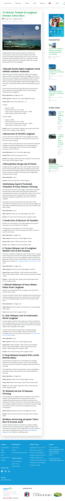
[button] (50, 3)
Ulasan (3, 452)
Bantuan (42, 3)
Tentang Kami (5, 447)
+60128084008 (6, 480)
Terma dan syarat (17, 461)
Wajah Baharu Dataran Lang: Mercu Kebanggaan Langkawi (56, 93)
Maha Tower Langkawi (36, 450)
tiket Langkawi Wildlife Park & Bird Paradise (28, 261)
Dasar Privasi (15, 464)
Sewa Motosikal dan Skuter (19, 452)
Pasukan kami (5, 457)
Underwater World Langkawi (37, 462)
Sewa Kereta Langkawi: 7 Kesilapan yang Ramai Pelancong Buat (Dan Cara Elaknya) (56, 51)
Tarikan (27, 3)
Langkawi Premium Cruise (37, 447)
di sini (25, 101)
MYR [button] (57, 3)
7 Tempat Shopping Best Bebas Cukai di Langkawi (61, 139)
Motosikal (18, 3)
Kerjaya (3, 460)
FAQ (2, 455)
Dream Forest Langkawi (36, 452)
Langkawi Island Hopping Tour (38, 460)
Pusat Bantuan (16, 466)
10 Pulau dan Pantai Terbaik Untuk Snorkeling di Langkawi (56, 71)
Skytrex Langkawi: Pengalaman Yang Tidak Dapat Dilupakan (56, 166)
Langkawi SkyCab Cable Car (37, 455)
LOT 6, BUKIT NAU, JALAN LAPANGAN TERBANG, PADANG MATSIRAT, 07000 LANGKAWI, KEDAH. (56, 451)
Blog (34, 3)
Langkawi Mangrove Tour (37, 457)
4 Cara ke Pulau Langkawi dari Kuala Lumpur (61, 116)
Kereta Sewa (7, 3)
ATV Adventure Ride (35, 465)
